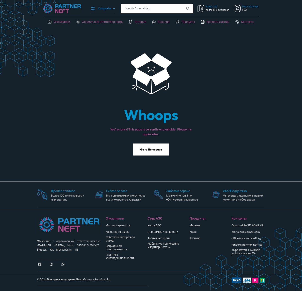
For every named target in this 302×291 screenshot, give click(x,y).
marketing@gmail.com (246, 233)
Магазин (194, 226)
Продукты (189, 22)
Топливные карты (159, 239)
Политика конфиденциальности (120, 257)
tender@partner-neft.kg (247, 245)
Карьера (164, 22)
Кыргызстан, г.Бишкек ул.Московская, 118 (246, 252)
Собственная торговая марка (120, 240)
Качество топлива (117, 233)
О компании (58, 22)
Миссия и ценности (118, 226)
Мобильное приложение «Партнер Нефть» (163, 246)
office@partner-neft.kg (246, 239)
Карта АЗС (154, 226)
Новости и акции (221, 22)
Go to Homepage (151, 151)
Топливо (194, 239)
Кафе (192, 233)
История (140, 22)
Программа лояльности (163, 233)
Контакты (251, 22)
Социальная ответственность (100, 22)
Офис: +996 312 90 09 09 (248, 226)
